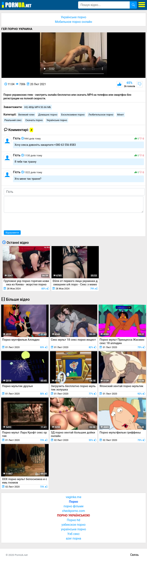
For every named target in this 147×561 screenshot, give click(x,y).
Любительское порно (100, 114)
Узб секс (73, 534)
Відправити (12, 232)
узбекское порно (73, 524)
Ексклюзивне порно (73, 114)
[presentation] (33, 220)
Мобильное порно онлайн (73, 22)
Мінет (120, 114)
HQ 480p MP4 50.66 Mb (37, 107)
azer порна (73, 538)
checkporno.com (73, 511)
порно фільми (73, 506)
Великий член (26, 114)
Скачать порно (34, 120)
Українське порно (73, 17)
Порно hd (73, 520)
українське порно (73, 529)
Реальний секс (13, 120)
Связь (134, 555)
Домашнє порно (47, 114)
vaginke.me (73, 497)
